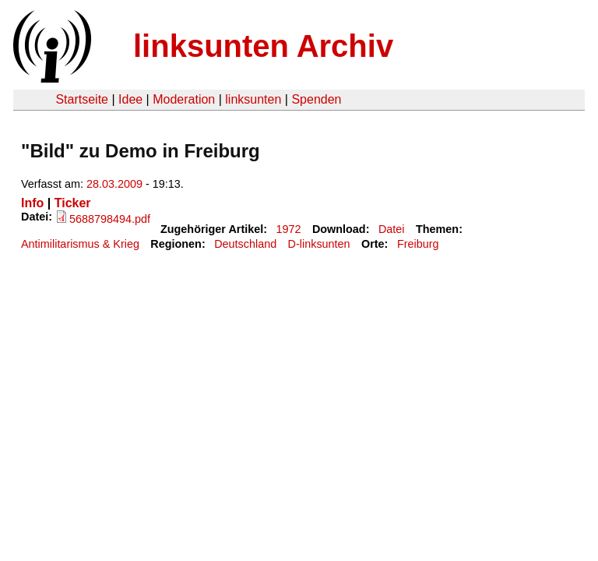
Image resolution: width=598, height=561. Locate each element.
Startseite (81, 99)
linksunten (253, 99)
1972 (288, 229)
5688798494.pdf (109, 219)
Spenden (316, 99)
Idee (130, 99)
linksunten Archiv (263, 46)
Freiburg (418, 244)
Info (32, 203)
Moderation (184, 99)
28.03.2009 (114, 184)
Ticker (73, 203)
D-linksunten (319, 244)
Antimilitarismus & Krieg (80, 244)
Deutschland (245, 244)
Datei (391, 229)
